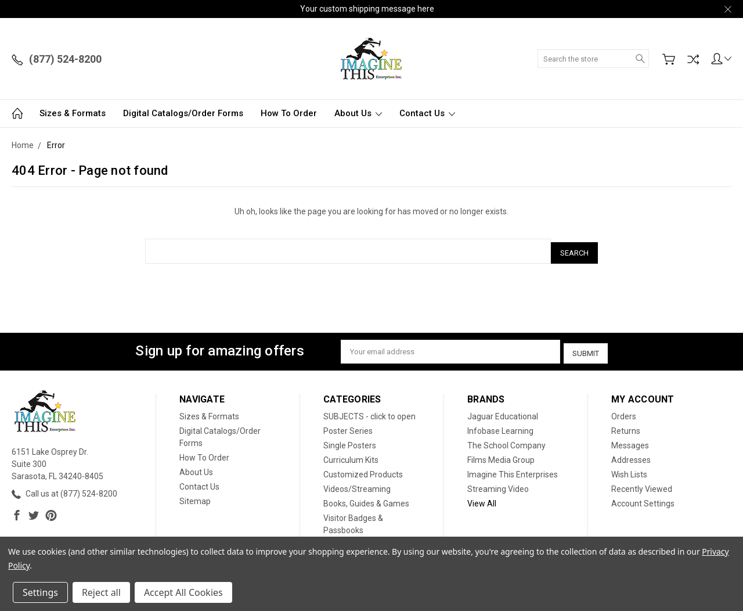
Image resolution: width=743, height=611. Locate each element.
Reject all (101, 592)
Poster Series (348, 425)
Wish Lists (629, 468)
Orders (623, 410)
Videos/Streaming (357, 483)
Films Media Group (501, 454)
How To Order (289, 113)
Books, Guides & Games (366, 497)
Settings (40, 592)
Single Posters (349, 439)
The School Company (506, 439)
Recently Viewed (641, 483)
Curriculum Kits (350, 454)
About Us (358, 113)
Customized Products (363, 468)
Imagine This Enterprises (512, 468)
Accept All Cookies (183, 592)
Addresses (631, 454)
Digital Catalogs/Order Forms (183, 113)
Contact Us (427, 113)
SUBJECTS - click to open (369, 410)
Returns (625, 425)
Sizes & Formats (72, 113)
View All (481, 497)
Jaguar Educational (502, 410)
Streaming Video (498, 483)
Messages (630, 439)
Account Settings (643, 497)
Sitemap (195, 495)
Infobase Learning (500, 425)
